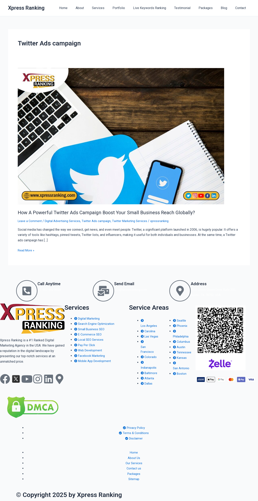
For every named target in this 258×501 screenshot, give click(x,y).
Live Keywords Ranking (156, 8)
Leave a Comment (30, 221)
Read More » (27, 250)
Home (77, 8)
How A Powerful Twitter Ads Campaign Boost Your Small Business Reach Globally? (113, 212)
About (92, 8)
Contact (241, 8)
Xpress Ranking (26, 8)
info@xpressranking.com (131, 289)
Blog (226, 8)
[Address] (180, 290)
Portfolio (127, 8)
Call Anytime (52, 283)
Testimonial (188, 8)
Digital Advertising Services (65, 221)
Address (200, 283)
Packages (210, 8)
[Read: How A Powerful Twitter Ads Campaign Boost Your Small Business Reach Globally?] (121, 136)
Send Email (127, 283)
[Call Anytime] (26, 290)
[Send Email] (103, 290)
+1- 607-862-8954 (50, 289)
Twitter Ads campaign (102, 221)
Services (108, 8)
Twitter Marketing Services (138, 221)
